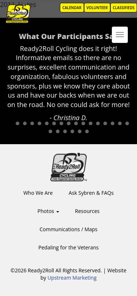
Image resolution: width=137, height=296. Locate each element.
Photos (48, 211)
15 (112, 123)
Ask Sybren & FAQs (91, 192)
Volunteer (97, 7)
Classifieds (123, 7)
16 (120, 123)
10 (76, 123)
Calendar (71, 7)
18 (50, 131)
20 (65, 131)
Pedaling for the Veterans (68, 247)
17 (127, 123)
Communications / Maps (68, 229)
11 (83, 123)
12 (90, 123)
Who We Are (38, 192)
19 (58, 131)
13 (98, 123)
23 (87, 131)
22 (79, 131)
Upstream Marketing (71, 277)
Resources (87, 211)
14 (105, 123)
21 (72, 131)
